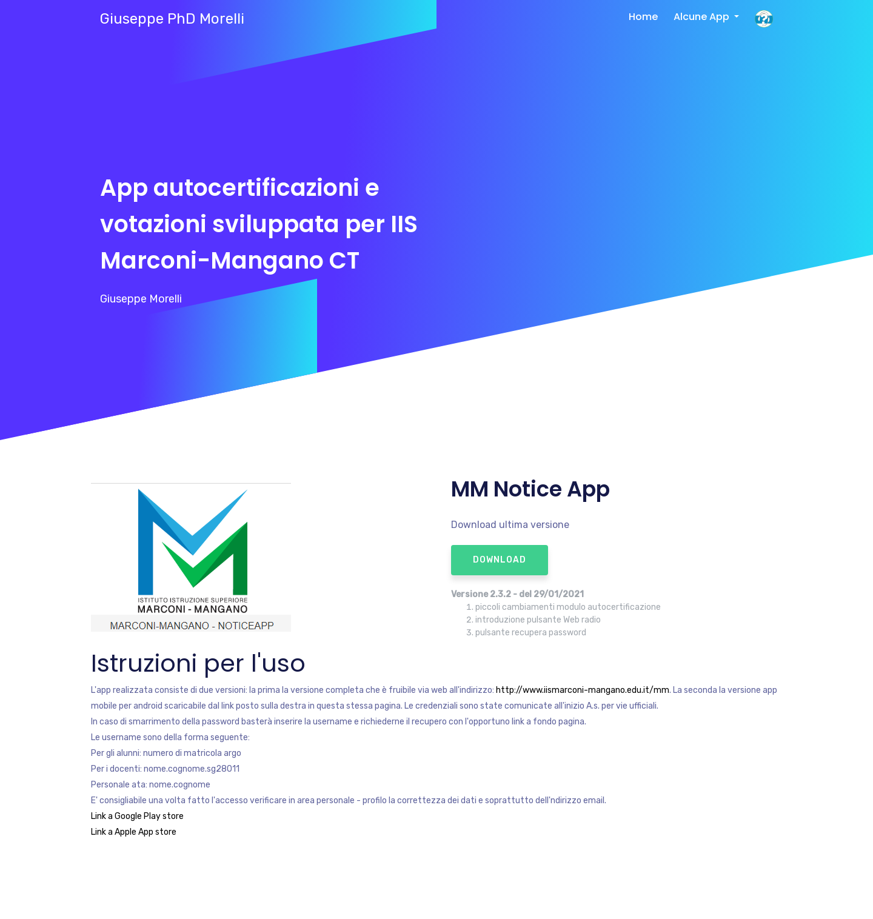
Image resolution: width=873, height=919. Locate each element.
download (499, 560)
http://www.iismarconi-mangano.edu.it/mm (582, 690)
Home (643, 17)
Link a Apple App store (133, 832)
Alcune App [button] (703, 17)
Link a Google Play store (137, 816)
